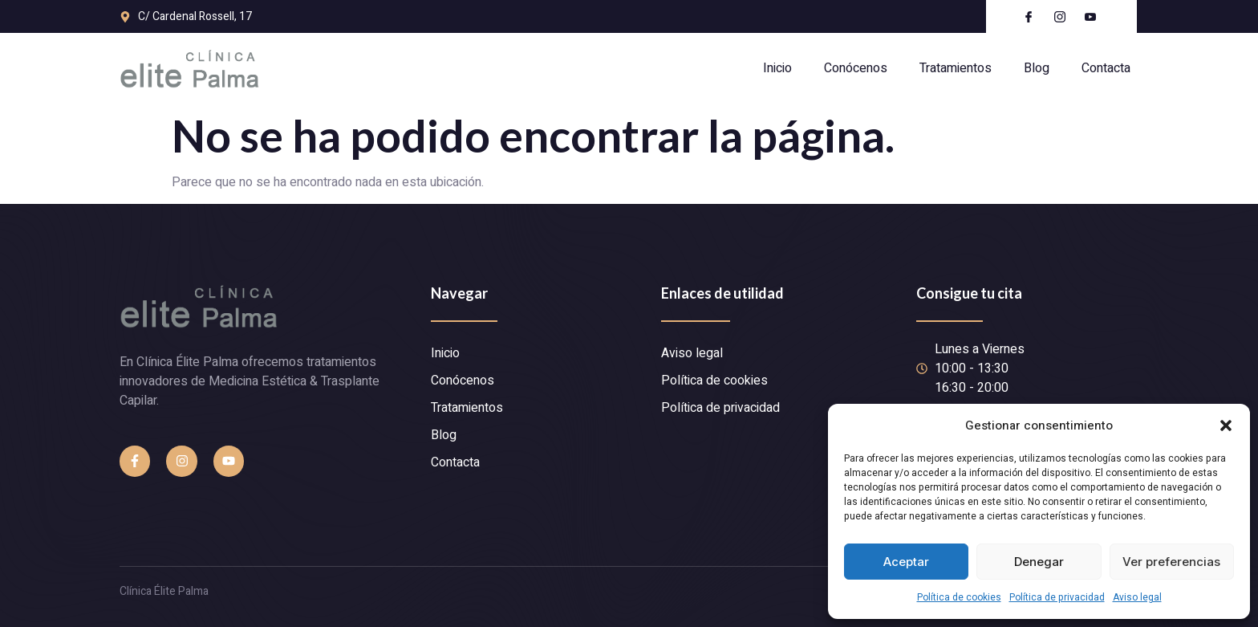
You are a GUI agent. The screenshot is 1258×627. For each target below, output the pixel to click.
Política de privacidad (1057, 597)
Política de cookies (959, 597)
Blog (1036, 68)
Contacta (1105, 68)
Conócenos (855, 68)
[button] (1226, 425)
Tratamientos (955, 68)
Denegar (1039, 561)
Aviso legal (1137, 597)
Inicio (777, 68)
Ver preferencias (1171, 561)
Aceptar (906, 561)
